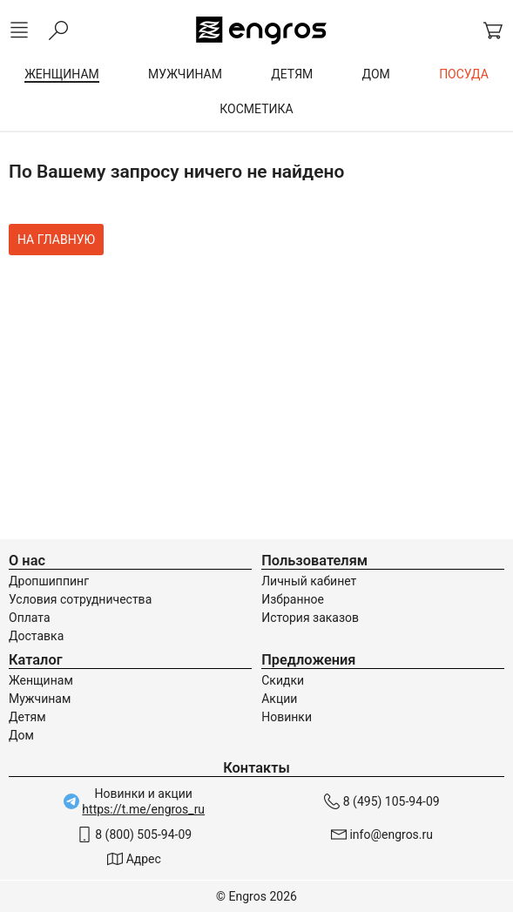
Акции (279, 699)
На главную (56, 240)
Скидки (282, 680)
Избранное (292, 599)
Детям (27, 717)
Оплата (30, 618)
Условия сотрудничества (80, 599)
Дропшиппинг (49, 581)
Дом (21, 735)
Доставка (36, 636)
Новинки (286, 717)
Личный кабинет (308, 581)
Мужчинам (40, 699)
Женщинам (41, 680)
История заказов (310, 618)
